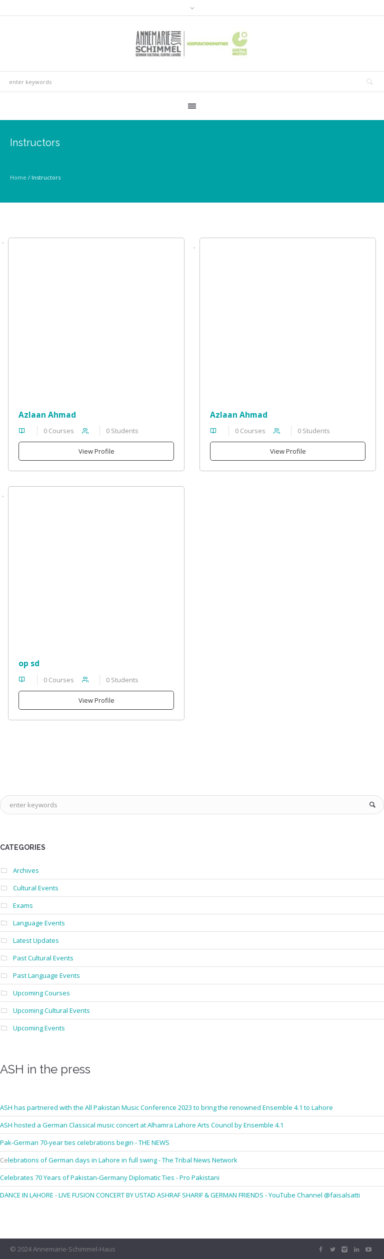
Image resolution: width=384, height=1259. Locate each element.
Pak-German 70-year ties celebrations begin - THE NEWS (85, 1142)
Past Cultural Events (43, 957)
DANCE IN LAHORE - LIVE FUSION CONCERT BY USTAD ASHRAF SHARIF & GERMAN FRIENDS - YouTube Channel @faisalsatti (180, 1194)
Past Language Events (46, 975)
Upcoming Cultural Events (51, 1010)
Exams (23, 905)
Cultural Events (35, 887)
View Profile (96, 451)
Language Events (39, 922)
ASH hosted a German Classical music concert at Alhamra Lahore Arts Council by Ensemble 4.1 (142, 1124)
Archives (26, 870)
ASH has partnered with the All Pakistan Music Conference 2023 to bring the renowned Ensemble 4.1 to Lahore (166, 1107)
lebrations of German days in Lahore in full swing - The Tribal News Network (123, 1159)
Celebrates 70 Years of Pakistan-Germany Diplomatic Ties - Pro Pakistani (110, 1177)
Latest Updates (36, 940)
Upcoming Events (39, 1027)
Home (18, 177)
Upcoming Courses (41, 992)
